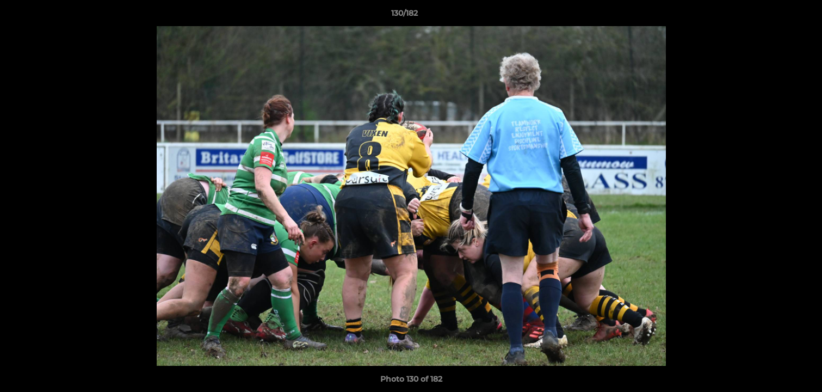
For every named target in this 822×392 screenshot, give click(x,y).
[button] (776, 16)
